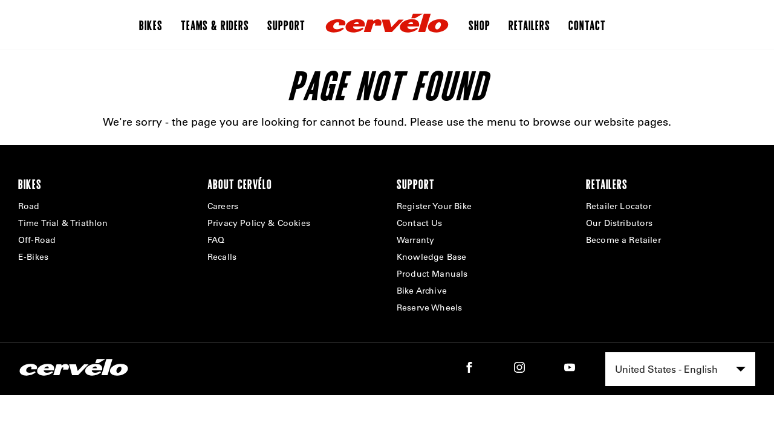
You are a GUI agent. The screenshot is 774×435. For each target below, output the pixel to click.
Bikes (151, 25)
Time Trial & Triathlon (63, 223)
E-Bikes (33, 256)
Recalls (221, 256)
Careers (222, 206)
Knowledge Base (431, 256)
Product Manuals (432, 273)
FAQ (215, 239)
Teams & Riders (215, 25)
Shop (479, 25)
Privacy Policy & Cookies (258, 223)
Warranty (415, 239)
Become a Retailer (623, 239)
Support (286, 25)
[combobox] (680, 369)
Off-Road (37, 239)
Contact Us (420, 223)
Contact (587, 25)
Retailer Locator (619, 206)
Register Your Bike (434, 206)
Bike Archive (422, 290)
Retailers (529, 25)
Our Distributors (619, 223)
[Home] (387, 24)
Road (29, 206)
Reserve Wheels (429, 307)
